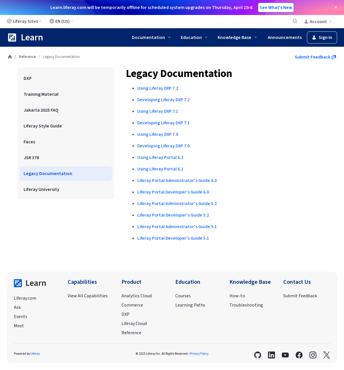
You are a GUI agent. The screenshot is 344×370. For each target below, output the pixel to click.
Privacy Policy (199, 354)
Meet (19, 326)
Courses (183, 296)
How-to (237, 296)
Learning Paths (190, 305)
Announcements (285, 37)
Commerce (132, 305)
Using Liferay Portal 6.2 (160, 157)
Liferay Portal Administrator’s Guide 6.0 (177, 180)
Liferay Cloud (134, 323)
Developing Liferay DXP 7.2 (163, 100)
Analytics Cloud (136, 296)
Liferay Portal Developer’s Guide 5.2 (173, 215)
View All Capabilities (88, 296)
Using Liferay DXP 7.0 (157, 134)
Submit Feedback (315, 57)
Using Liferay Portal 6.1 (160, 169)
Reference (27, 56)
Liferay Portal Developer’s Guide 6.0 (173, 192)
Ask (17, 307)
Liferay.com (25, 298)
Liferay (35, 354)
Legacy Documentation (179, 73)
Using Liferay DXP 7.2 (157, 88)
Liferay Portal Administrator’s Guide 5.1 (177, 226)
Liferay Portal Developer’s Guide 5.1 (173, 238)
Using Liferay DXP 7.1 (157, 111)
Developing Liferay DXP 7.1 (163, 123)
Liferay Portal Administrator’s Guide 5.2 (177, 203)
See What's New (276, 7)
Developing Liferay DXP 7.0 (163, 146)
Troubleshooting (246, 305)
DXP (125, 314)
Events (20, 316)
